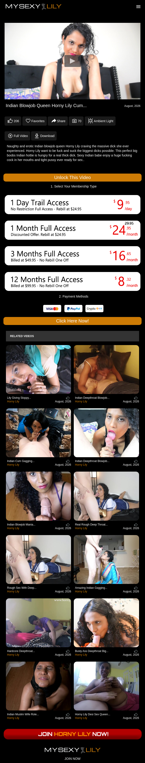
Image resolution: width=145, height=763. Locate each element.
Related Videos (22, 336)
